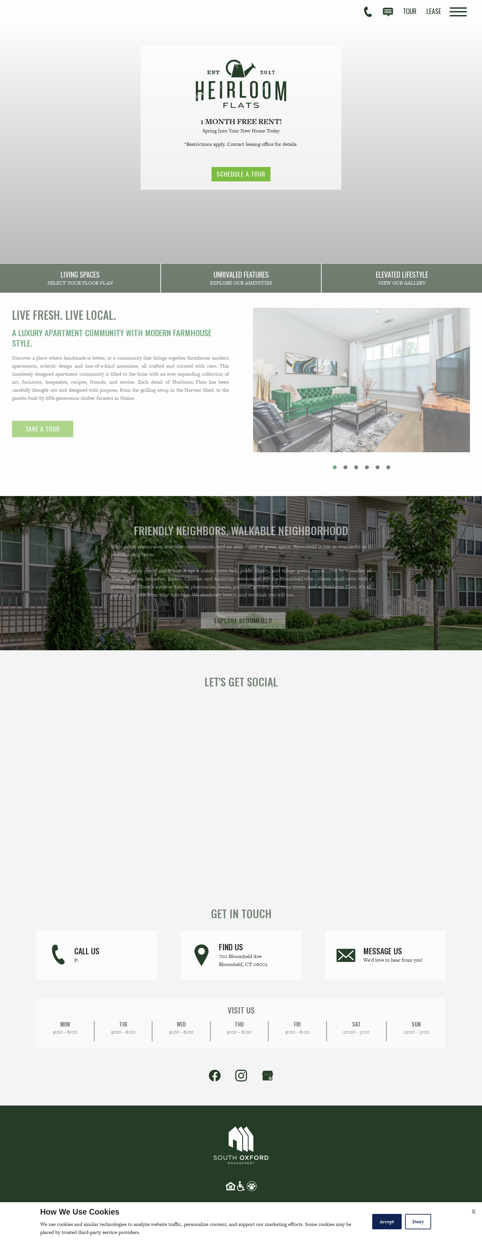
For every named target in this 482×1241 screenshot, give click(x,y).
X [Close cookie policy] (473, 1211)
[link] (80, 279)
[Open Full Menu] (458, 12)
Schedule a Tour (241, 174)
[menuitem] (409, 11)
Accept (387, 1221)
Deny (418, 1221)
